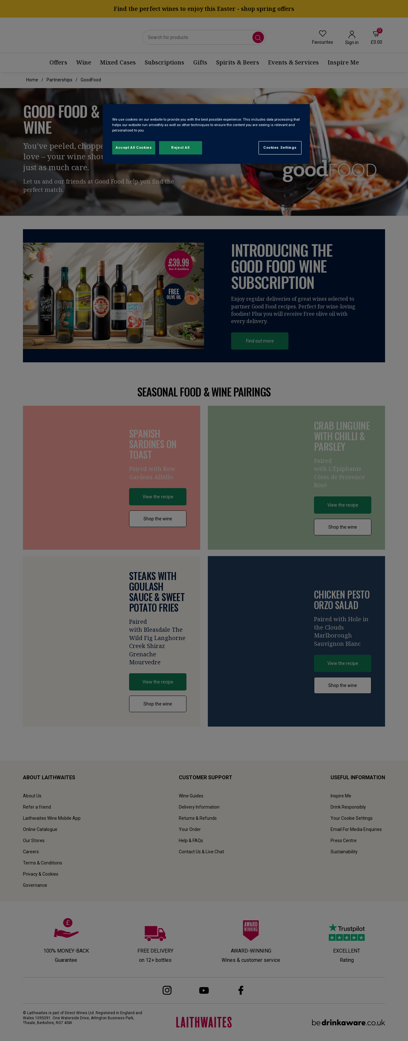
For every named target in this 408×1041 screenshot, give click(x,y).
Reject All (180, 147)
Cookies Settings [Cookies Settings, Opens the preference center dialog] (279, 147)
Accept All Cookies (134, 147)
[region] (206, 134)
